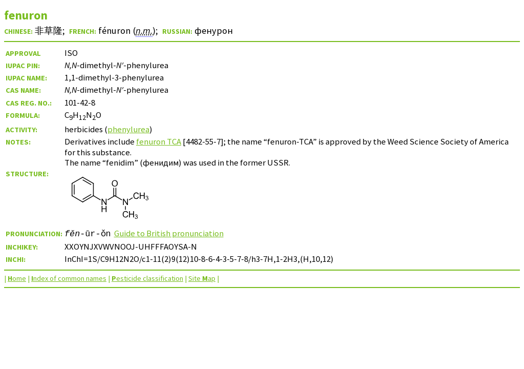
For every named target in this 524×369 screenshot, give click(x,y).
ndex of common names (68, 278)
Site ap (201, 278)
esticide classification (147, 278)
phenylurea (128, 129)
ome (17, 278)
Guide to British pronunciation (169, 233)
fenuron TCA (158, 141)
